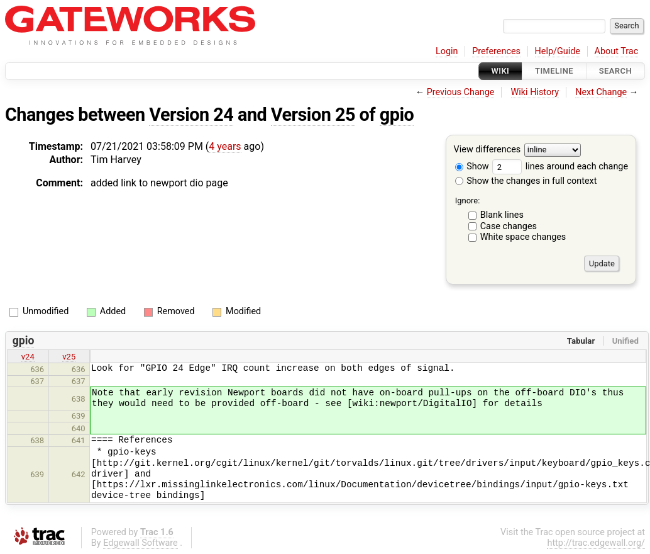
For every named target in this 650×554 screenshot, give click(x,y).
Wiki (501, 71)
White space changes (523, 237)
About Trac (617, 51)
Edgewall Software (140, 543)
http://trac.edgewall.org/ (596, 543)
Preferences (496, 51)
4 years (225, 146)
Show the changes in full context (526, 181)
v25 (68, 356)
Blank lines (502, 215)
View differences (487, 150)
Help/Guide (557, 51)
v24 (28, 356)
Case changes (508, 226)
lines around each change (560, 166)
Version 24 (191, 114)
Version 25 (313, 114)
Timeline (554, 71)
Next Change (601, 92)
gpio (397, 114)
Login (447, 51)
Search (615, 71)
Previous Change (461, 92)
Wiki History (535, 92)
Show (472, 166)
